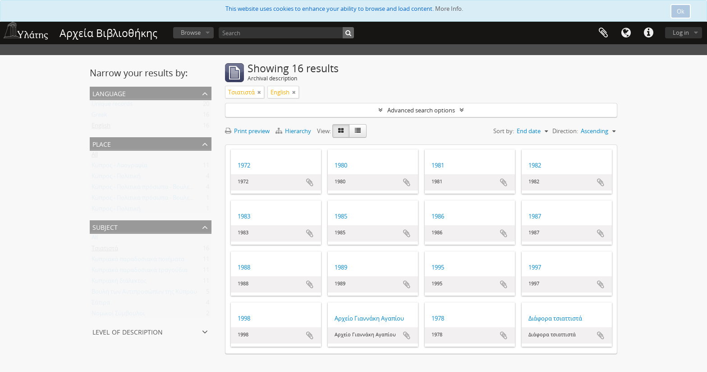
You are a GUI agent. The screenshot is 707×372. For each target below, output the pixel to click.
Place (101, 143)
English (101, 127)
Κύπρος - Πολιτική (116, 178)
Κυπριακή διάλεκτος (119, 283)
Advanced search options (421, 110)
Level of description (127, 331)
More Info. (449, 9)
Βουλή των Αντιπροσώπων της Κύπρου (144, 293)
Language (626, 33)
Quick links (648, 33)
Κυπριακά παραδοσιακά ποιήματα (138, 261)
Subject (105, 226)
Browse (191, 32)
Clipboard (603, 33)
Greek (99, 116)
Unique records (112, 106)
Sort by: (503, 131)
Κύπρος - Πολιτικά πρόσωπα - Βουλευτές (146, 189)
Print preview (247, 131)
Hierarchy (293, 131)
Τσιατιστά (105, 250)
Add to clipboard (309, 182)
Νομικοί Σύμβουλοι (118, 315)
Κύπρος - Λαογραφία (119, 167)
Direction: (565, 131)
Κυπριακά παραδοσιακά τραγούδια (140, 272)
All (95, 156)
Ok (680, 11)
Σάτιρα (101, 304)
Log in (681, 32)
